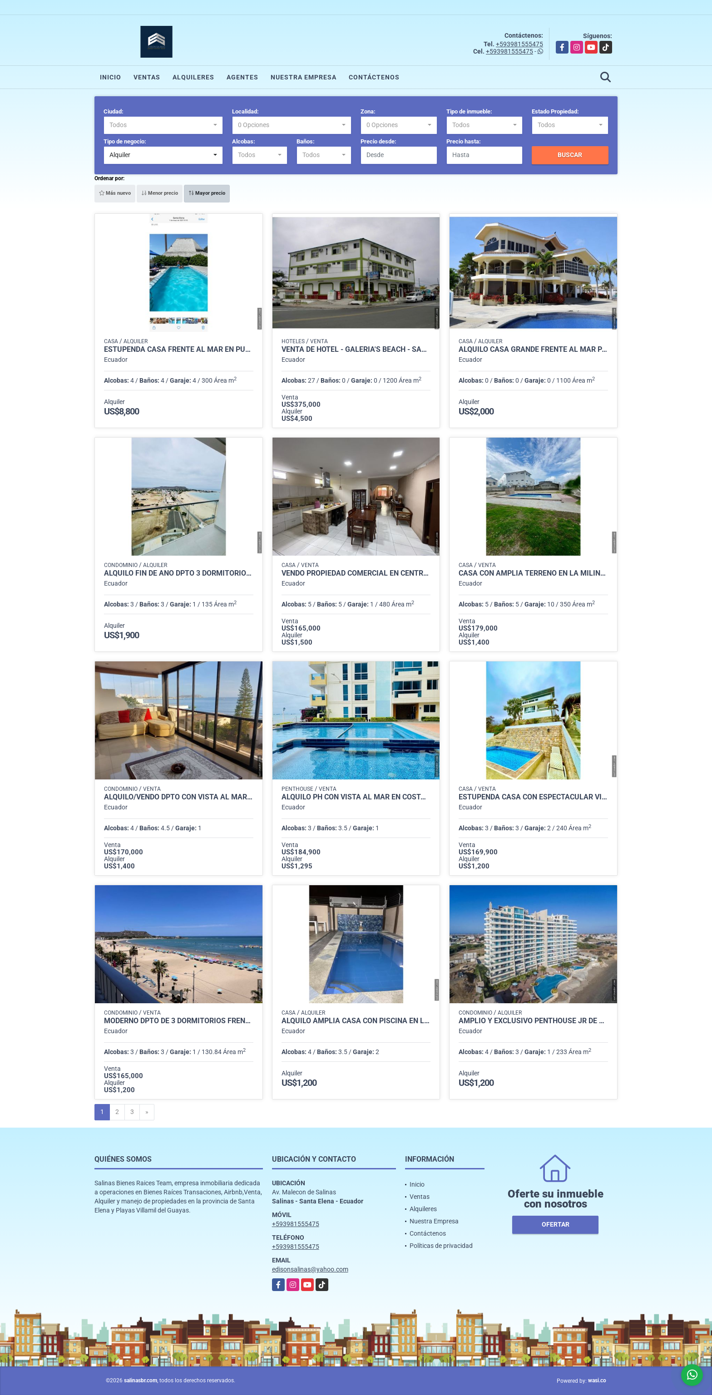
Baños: (306, 141)
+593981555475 (519, 44)
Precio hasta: (463, 141)
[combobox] (163, 125)
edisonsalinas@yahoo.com (310, 1269)
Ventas (147, 77)
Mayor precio (206, 193)
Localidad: (245, 111)
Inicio (110, 77)
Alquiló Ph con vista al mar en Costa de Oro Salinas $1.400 (356, 797)
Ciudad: (114, 111)
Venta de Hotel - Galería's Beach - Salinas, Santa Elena (356, 349)
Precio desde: (378, 141)
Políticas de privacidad (441, 1245)
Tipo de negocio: (125, 141)
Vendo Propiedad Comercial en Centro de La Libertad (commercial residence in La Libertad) (356, 573)
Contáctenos (374, 77)
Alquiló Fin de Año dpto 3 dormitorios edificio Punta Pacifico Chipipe (178, 573)
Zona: (368, 111)
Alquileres (193, 77)
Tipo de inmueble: (469, 111)
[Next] (146, 1112)
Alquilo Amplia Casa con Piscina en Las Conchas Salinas (356, 1021)
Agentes (242, 77)
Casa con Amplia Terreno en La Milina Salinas (533, 573)
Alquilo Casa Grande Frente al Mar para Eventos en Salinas (533, 349)
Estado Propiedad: (555, 111)
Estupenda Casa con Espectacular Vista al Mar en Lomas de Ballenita (533, 797)
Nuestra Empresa (303, 77)
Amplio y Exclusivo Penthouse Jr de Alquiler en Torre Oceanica (533, 1021)
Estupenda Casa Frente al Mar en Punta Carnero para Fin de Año (178, 349)
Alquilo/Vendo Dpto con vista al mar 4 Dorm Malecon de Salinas (178, 797)
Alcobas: (243, 141)
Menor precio (159, 193)
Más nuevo (115, 193)
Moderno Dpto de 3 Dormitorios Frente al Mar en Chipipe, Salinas (178, 1021)
